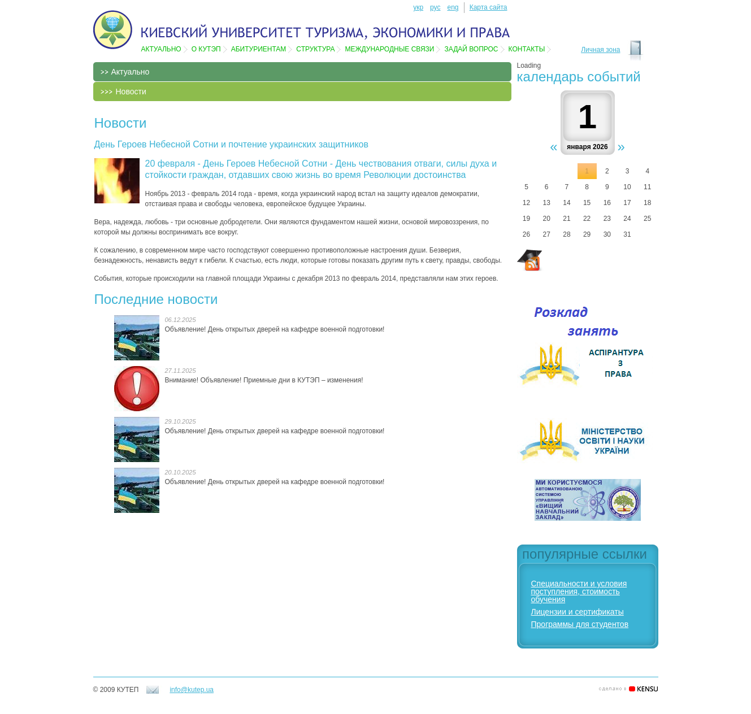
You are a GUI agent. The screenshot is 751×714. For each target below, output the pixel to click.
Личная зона (600, 50)
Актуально (161, 49)
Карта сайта (488, 7)
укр (418, 7)
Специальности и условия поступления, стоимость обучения (579, 591)
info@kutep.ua (192, 690)
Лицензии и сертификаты (577, 611)
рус (435, 7)
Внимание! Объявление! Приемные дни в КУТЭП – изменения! (264, 380)
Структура (315, 49)
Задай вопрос (471, 49)
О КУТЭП (206, 49)
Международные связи (389, 49)
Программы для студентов (580, 624)
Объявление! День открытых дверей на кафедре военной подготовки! (275, 329)
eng (452, 7)
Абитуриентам (258, 49)
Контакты (527, 49)
